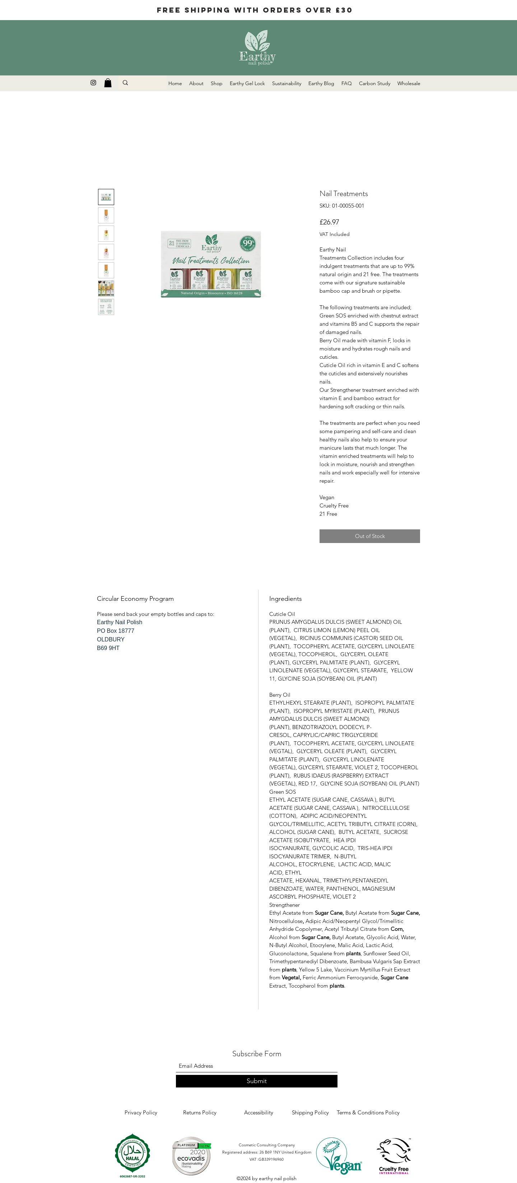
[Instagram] (93, 82)
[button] (108, 82)
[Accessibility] (258, 1112)
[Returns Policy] (199, 1112)
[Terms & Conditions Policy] (368, 1112)
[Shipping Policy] (310, 1112)
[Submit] (256, 1081)
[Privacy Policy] (140, 1112)
